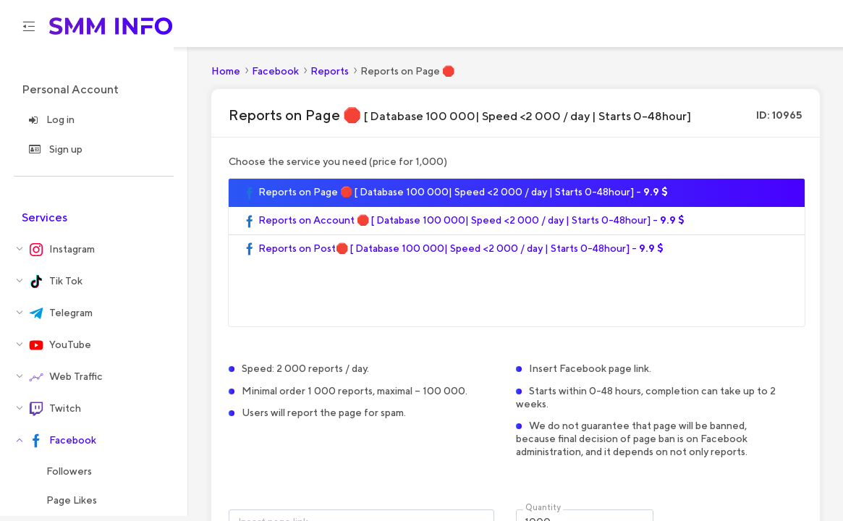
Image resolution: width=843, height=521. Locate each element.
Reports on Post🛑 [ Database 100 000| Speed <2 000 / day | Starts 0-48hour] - (453, 254)
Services (44, 222)
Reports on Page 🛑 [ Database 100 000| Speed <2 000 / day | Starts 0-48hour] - (455, 197)
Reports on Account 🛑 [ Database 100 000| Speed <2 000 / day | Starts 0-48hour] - (464, 226)
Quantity (543, 512)
